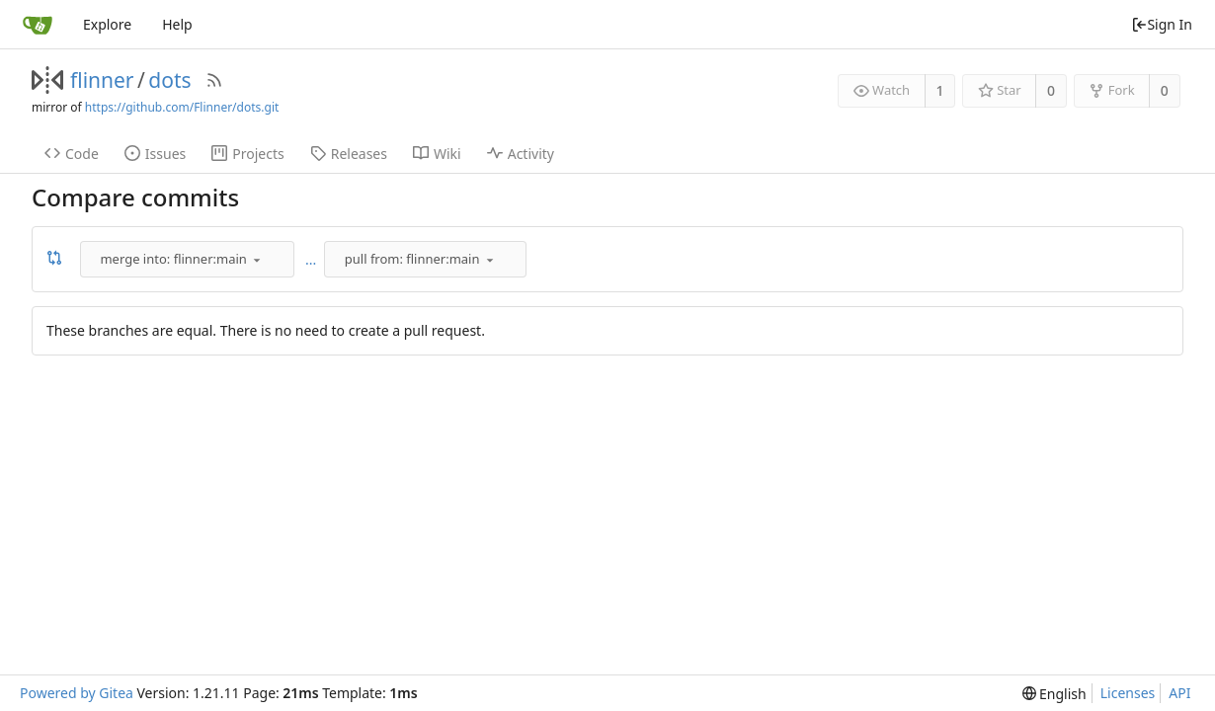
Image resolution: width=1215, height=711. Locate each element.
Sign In (1161, 24)
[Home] (37, 24)
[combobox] (188, 258)
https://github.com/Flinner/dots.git (182, 107)
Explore (107, 24)
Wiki (437, 153)
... (310, 259)
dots (169, 80)
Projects (247, 153)
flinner (102, 80)
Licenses (1128, 692)
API (1179, 692)
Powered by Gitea (76, 692)
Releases (348, 153)
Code (71, 153)
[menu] (257, 260)
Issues (155, 153)
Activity (520, 153)
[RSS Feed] (214, 80)
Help (177, 24)
